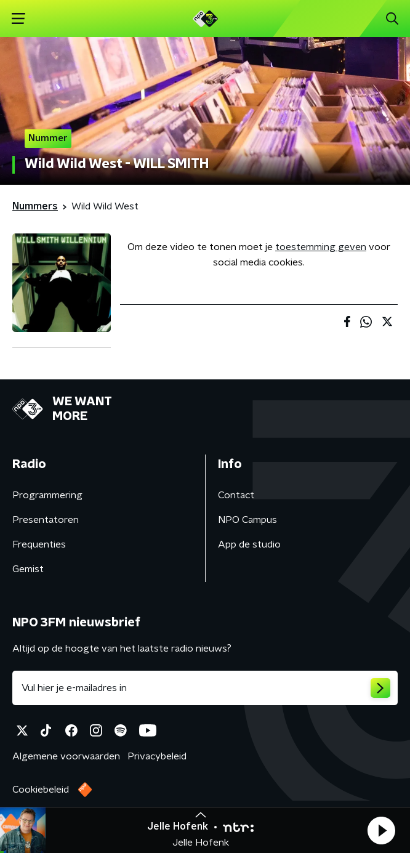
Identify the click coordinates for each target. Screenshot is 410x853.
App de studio (249, 544)
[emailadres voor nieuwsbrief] (205, 688)
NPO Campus (247, 520)
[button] (381, 830)
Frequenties (39, 544)
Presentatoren (45, 520)
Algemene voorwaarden (66, 756)
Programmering (47, 495)
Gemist (28, 569)
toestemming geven (320, 247)
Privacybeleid (157, 756)
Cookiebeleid (40, 789)
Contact (236, 495)
